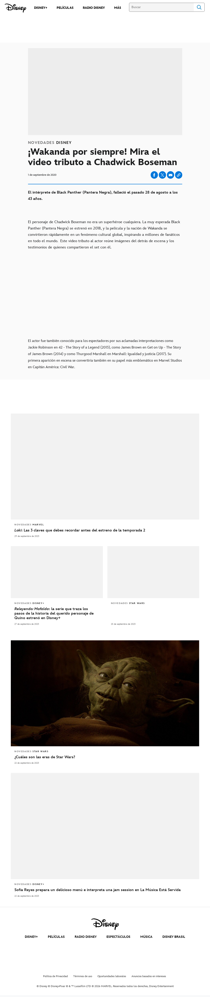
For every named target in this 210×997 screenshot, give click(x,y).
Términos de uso (82, 976)
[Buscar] (161, 7)
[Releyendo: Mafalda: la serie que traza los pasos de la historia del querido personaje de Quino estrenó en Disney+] (56, 613)
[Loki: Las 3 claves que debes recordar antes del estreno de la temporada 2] (105, 530)
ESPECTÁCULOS (118, 937)
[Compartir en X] (162, 175)
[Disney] (15, 8)
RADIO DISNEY (86, 937)
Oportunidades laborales (111, 976)
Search (199, 7)
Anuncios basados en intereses (149, 976)
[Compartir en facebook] (154, 175)
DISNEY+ (31, 937)
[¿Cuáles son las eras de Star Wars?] (105, 757)
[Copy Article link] (178, 175)
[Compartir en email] (170, 175)
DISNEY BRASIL (173, 937)
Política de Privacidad (55, 976)
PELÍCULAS (56, 937)
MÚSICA (146, 937)
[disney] (105, 924)
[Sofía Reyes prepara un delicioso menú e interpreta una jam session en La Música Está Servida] (105, 890)
